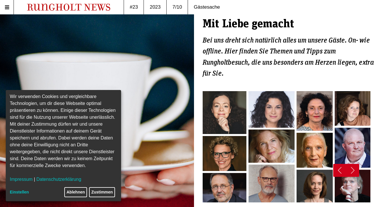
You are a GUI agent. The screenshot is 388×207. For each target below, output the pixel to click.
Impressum (21, 179)
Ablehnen (76, 192)
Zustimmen (102, 192)
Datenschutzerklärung (58, 179)
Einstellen (19, 192)
